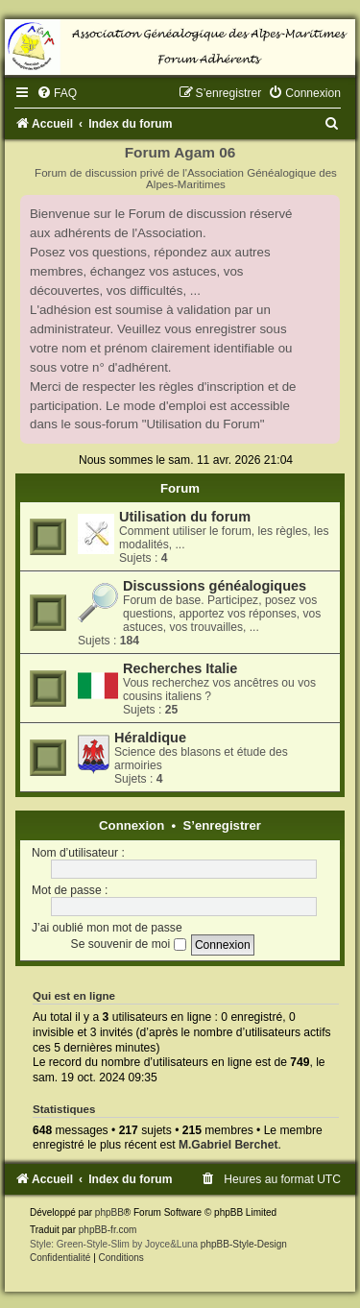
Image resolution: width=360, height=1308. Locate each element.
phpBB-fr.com (108, 1229)
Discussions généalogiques (214, 585)
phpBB (109, 1212)
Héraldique (150, 737)
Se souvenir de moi (128, 944)
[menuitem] (56, 93)
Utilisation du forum (185, 516)
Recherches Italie (180, 668)
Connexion (131, 825)
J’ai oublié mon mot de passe (107, 927)
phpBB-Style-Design (244, 1244)
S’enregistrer (222, 825)
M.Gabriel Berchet (228, 1144)
